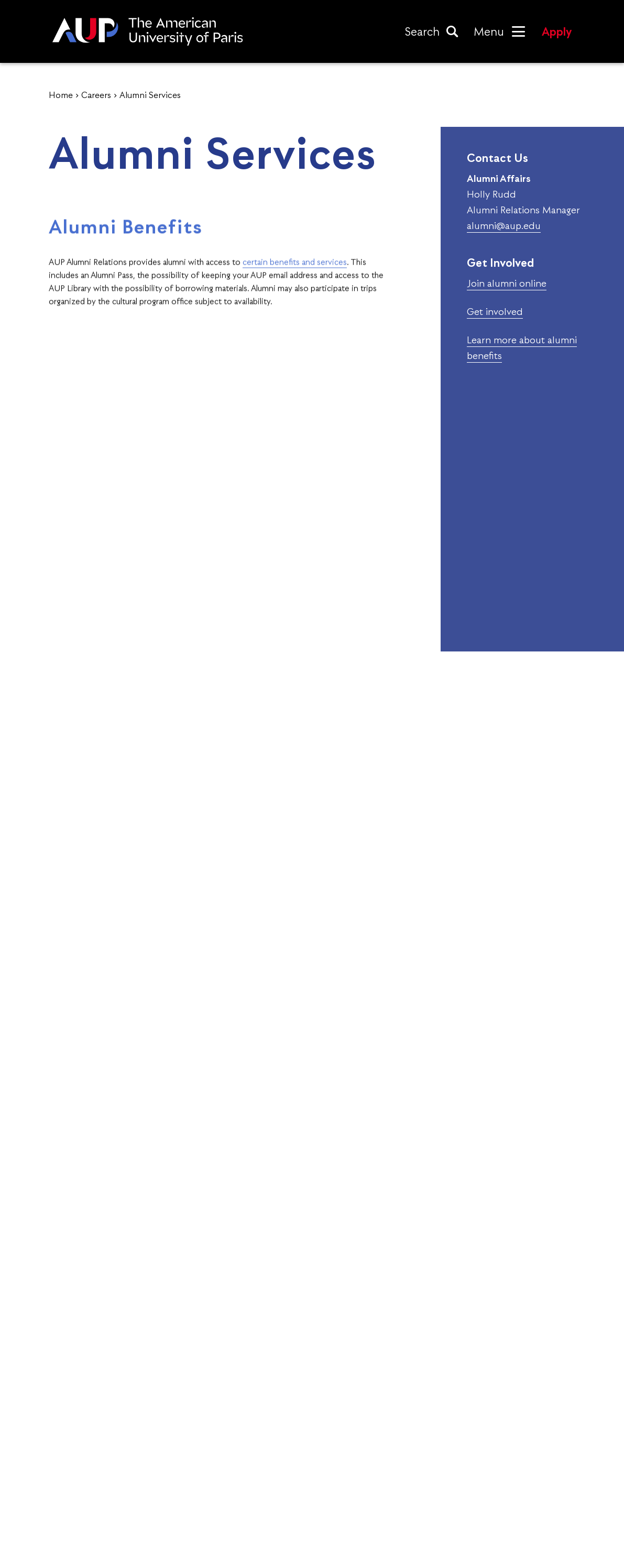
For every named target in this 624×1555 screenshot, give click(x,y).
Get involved (495, 311)
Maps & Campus (511, 1472)
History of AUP (90, 1495)
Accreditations (89, 1472)
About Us (77, 1448)
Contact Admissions (520, 1448)
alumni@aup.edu (504, 225)
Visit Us (312, 1336)
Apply (557, 31)
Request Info (490, 1336)
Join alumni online (506, 283)
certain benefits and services (295, 281)
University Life (294, 1495)
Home (61, 95)
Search (422, 31)
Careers (96, 95)
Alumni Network (299, 1472)
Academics (284, 1448)
